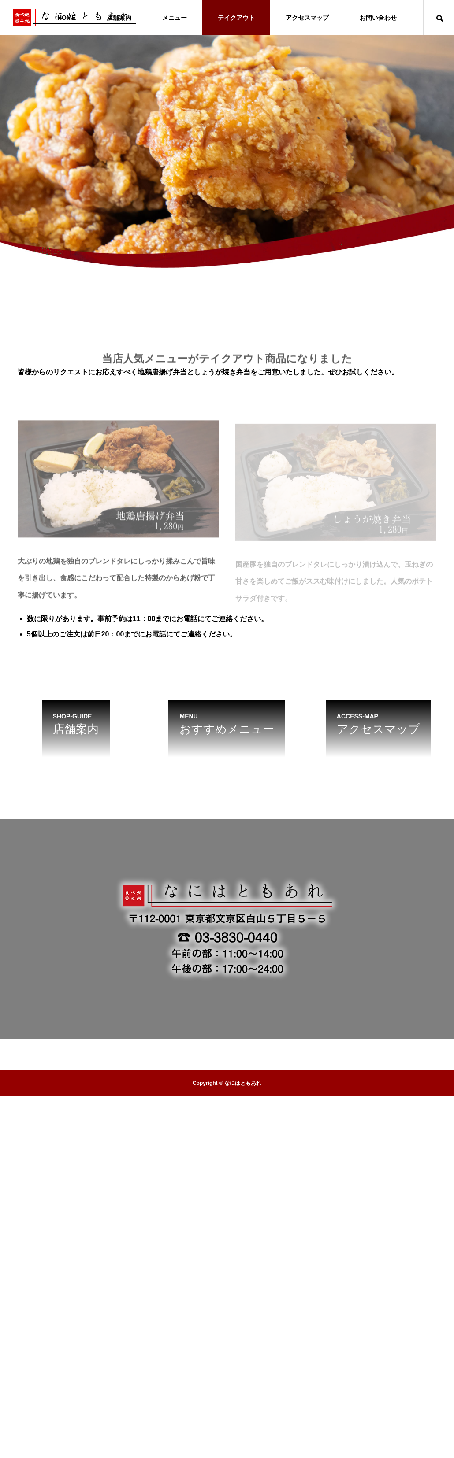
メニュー (174, 17)
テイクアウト (236, 17)
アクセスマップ (307, 17)
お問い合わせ (378, 17)
